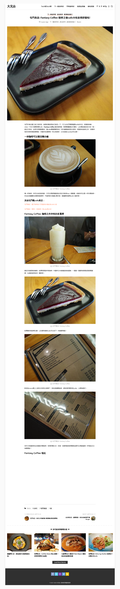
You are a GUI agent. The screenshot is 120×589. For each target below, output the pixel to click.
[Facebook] (97, 6)
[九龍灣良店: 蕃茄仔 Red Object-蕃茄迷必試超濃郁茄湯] (73, 542)
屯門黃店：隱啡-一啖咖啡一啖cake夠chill (37, 209)
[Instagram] (101, 6)
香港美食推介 (68, 14)
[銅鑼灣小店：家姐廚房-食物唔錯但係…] (19, 542)
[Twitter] (99, 6)
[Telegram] (103, 6)
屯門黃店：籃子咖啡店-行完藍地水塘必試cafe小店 (40, 204)
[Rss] (106, 6)
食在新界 (60, 14)
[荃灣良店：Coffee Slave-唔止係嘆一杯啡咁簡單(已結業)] (46, 542)
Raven (79, 22)
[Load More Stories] (60, 562)
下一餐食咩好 (51, 14)
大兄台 (11, 6)
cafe (35, 508)
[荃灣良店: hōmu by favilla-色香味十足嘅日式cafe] (101, 542)
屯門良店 (44, 508)
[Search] (112, 6)
